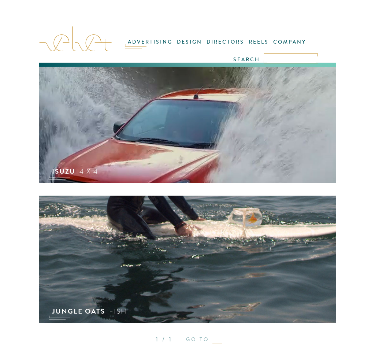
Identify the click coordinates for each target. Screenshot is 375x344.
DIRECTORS (225, 41)
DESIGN (189, 41)
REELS (259, 41)
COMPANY (289, 41)
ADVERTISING (150, 41)
